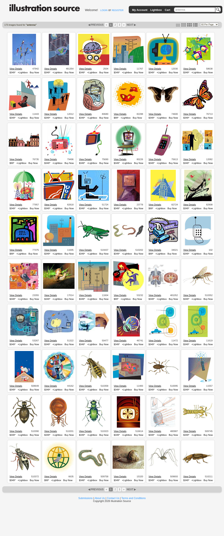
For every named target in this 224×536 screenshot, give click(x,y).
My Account (139, 9)
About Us (100, 498)
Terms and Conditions (133, 498)
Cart (167, 9)
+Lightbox (23, 72)
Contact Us (113, 498)
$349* (12, 72)
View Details (15, 68)
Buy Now (34, 72)
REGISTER (118, 10)
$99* (116, 118)
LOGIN (103, 10)
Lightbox (156, 9)
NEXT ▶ (131, 24)
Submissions (85, 498)
